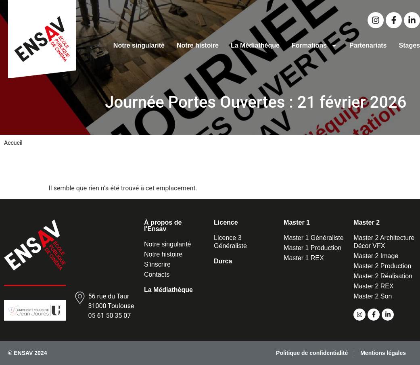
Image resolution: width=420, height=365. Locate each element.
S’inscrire (157, 264)
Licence (226, 222)
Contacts (156, 274)
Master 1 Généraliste (314, 237)
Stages (409, 45)
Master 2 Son (372, 296)
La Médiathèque (255, 45)
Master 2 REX (373, 286)
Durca (223, 261)
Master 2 (366, 222)
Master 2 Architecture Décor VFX (383, 241)
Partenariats (368, 45)
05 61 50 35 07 (109, 315)
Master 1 (297, 222)
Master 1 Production (312, 247)
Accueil (13, 143)
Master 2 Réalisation (382, 276)
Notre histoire (198, 45)
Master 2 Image (375, 255)
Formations (314, 45)
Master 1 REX (304, 257)
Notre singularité (139, 45)
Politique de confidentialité (312, 353)
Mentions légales (383, 353)
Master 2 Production (382, 266)
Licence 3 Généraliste (230, 241)
